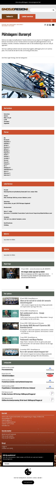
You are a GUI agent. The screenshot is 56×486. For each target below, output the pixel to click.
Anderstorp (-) (7, 175)
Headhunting (18, 191)
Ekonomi (6, 195)
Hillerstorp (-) (7, 173)
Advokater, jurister (27, 197)
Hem (8, 24)
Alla (5, 138)
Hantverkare (5, 25)
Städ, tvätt (6, 219)
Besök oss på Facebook (9, 434)
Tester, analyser (31, 191)
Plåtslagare (11, 25)
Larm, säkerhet (12, 219)
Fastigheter (6, 217)
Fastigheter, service (21, 219)
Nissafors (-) (7, 147)
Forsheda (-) (6, 158)
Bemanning (6, 191)
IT (10, 213)
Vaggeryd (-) (7, 153)
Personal (6, 190)
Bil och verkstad (7, 207)
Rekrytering (12, 191)
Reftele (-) (6, 145)
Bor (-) (5, 166)
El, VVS (5, 119)
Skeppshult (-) (7, 141)
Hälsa (36, 191)
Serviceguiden (12, 24)
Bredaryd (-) (7, 164)
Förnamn (7, 464)
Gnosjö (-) (6, 154)
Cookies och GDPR (7, 448)
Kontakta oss (6, 425)
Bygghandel (6, 123)
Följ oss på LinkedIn (7, 436)
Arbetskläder (15, 213)
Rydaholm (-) (7, 143)
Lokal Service (20, 24)
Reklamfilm (42, 213)
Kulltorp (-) (6, 149)
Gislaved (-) (6, 156)
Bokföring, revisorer (17, 197)
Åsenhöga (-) (7, 151)
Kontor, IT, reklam (8, 211)
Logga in (4, 446)
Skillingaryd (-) (7, 167)
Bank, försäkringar (8, 197)
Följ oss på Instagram (8, 438)
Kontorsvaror (7, 213)
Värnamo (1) (6, 140)
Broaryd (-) (6, 162)
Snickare (6, 116)
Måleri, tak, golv (7, 117)
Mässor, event (48, 213)
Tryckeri (27, 213)
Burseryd (6, 160)
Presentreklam (21, 213)
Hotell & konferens (8, 223)
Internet (31, 213)
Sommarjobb (24, 191)
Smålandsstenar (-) (8, 169)
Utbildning (6, 225)
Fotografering (36, 213)
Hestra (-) (6, 171)
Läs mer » (40, 477)
